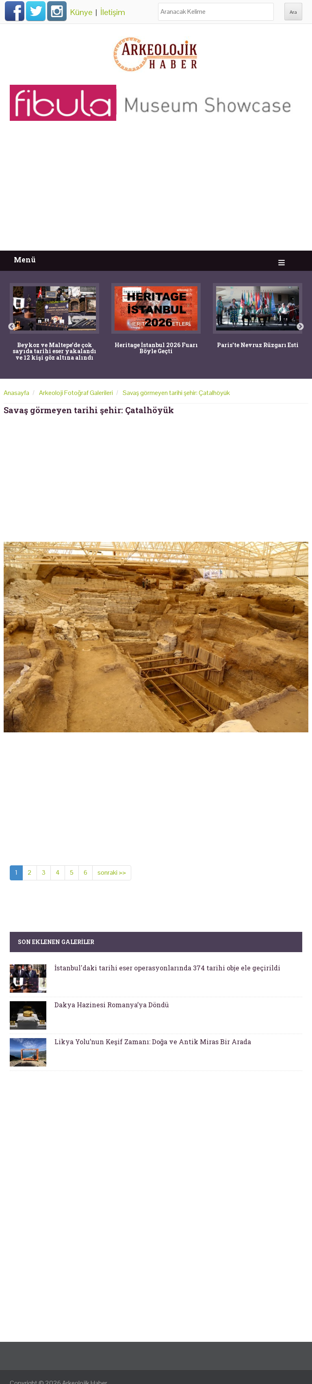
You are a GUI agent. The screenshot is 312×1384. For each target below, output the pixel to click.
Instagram (57, 11)
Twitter (36, 11)
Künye (81, 12)
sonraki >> (112, 872)
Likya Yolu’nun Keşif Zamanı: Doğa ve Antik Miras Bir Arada (152, 1041)
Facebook (14, 11)
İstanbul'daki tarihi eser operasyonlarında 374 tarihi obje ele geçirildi (167, 967)
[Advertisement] (156, 190)
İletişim (112, 12)
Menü (25, 259)
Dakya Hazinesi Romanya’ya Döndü (111, 1004)
